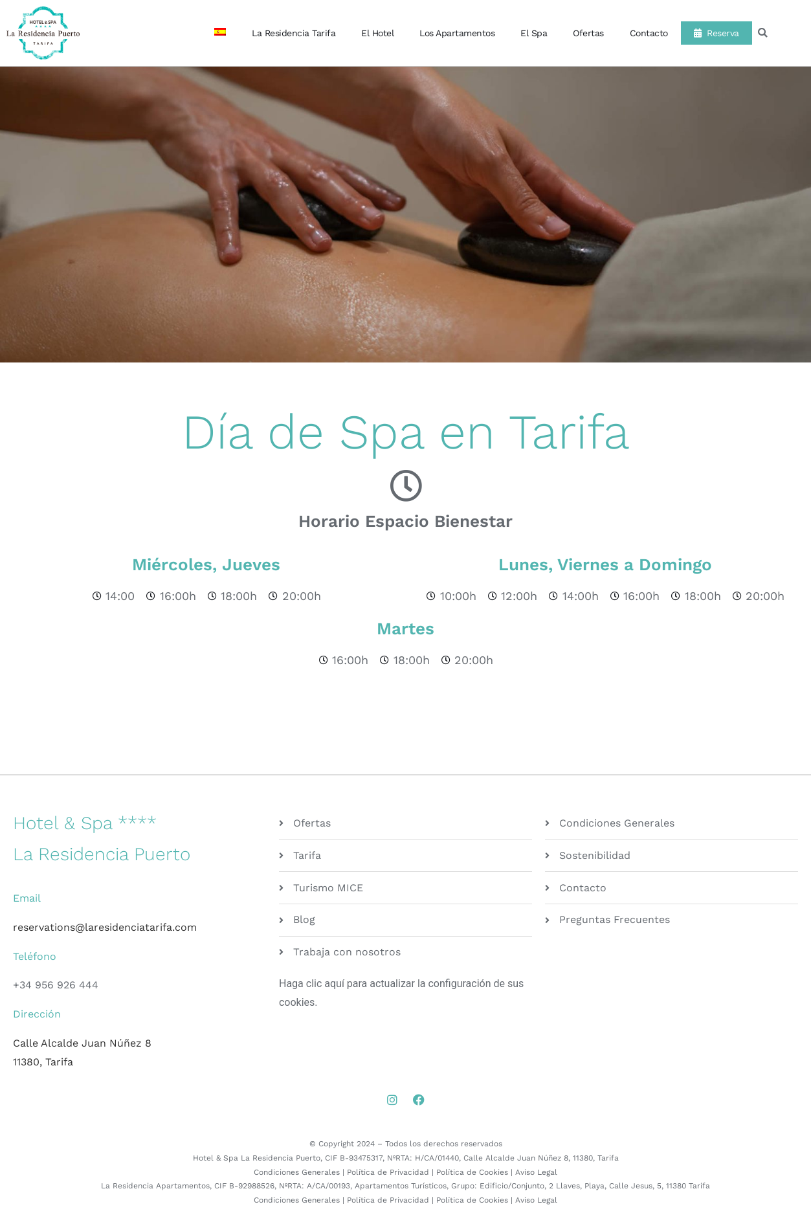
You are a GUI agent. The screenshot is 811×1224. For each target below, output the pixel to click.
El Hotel (377, 33)
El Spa (533, 33)
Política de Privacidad (388, 1172)
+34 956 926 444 (55, 985)
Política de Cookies (472, 1172)
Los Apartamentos (456, 33)
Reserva (716, 33)
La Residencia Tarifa (293, 33)
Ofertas (588, 33)
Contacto (649, 33)
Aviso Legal (536, 1172)
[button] (762, 33)
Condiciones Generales (297, 1172)
